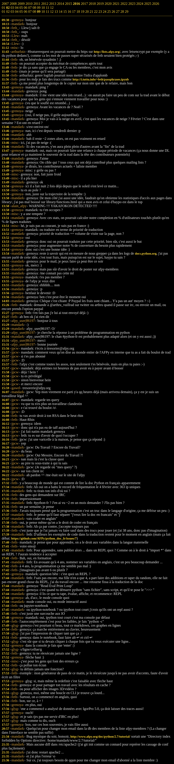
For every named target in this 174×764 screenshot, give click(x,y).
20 (87, 11)
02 (8, 11)
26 (113, 11)
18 (78, 11)
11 (47, 11)
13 (56, 11)
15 (65, 11)
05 (21, 11)
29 (126, 11)
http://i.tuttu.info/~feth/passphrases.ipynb (101, 79)
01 (3, 11)
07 (30, 11)
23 (100, 11)
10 (43, 11)
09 (38, 11)
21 (91, 11)
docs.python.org (145, 253)
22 (95, 11)
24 (104, 11)
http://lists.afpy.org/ (107, 51)
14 (60, 11)
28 (122, 11)
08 (34, 11)
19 (82, 11)
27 (117, 11)
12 (51, 11)
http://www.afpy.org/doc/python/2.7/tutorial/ (100, 736)
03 (12, 11)
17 (73, 11)
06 (25, 11)
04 (16, 11)
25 (109, 11)
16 (69, 11)
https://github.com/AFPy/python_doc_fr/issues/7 (44, 538)
